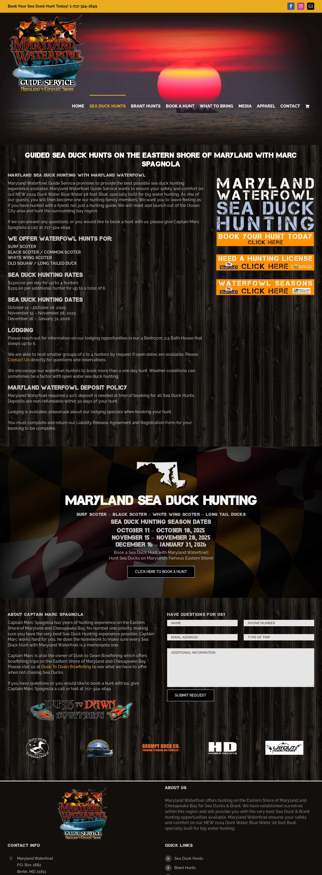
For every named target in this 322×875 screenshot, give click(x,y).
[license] (265, 256)
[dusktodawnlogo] (81, 698)
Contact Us (18, 359)
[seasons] (265, 281)
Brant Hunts (185, 867)
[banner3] (265, 179)
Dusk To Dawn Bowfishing (66, 666)
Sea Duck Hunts (188, 858)
